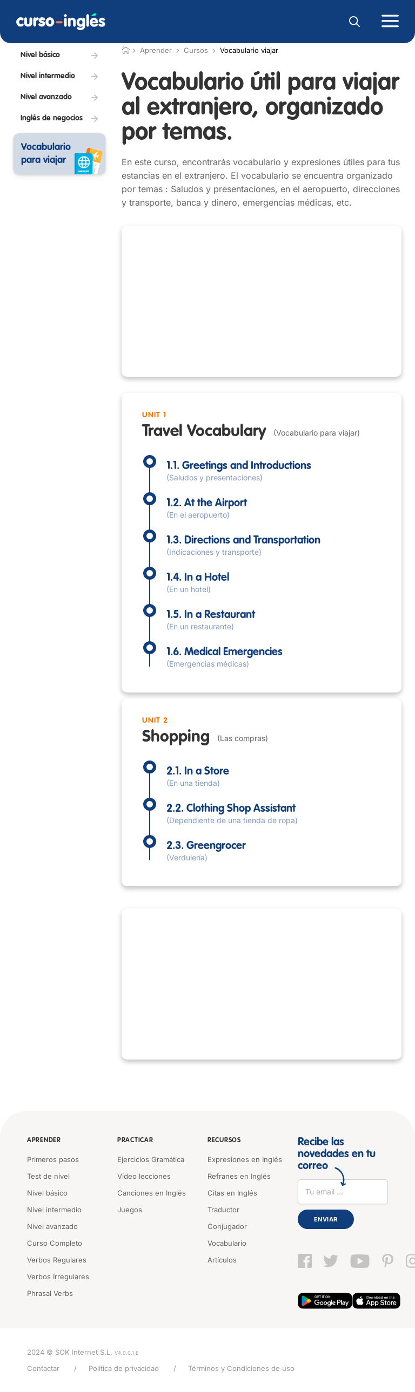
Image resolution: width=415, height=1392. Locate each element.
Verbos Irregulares (58, 1276)
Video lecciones (144, 1176)
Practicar (135, 1140)
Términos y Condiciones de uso (241, 1368)
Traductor (223, 1209)
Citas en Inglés (232, 1193)
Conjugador (227, 1226)
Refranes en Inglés (239, 1176)
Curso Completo (54, 1243)
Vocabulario (227, 1243)
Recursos (224, 1140)
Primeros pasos (53, 1159)
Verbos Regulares (56, 1259)
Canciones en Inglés (151, 1193)
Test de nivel (48, 1176)
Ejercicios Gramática (150, 1159)
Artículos (222, 1259)
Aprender (44, 1140)
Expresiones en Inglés (245, 1159)
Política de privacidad (124, 1368)
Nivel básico (47, 1193)
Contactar (43, 1368)
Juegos (129, 1209)
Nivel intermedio (54, 1209)
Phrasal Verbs (50, 1293)
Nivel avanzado (52, 1226)
